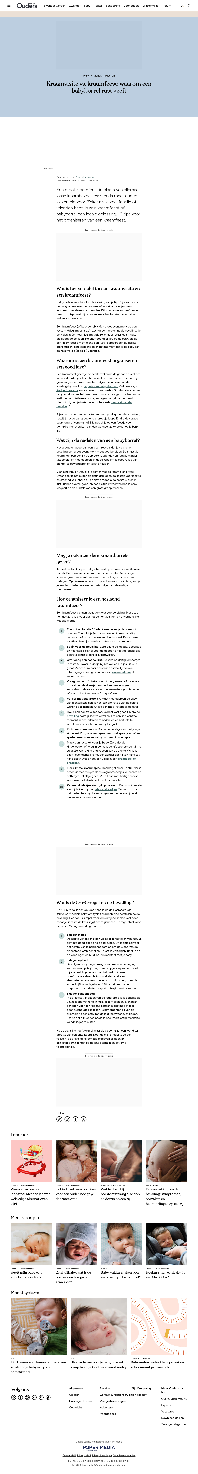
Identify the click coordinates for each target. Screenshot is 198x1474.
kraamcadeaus (121, 672)
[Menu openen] (9, 6)
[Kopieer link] (59, 1119)
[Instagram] (27, 1397)
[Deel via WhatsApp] (67, 1119)
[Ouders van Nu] (27, 5)
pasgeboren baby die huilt (100, 386)
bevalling (73, 716)
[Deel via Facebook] (75, 1119)
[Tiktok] (48, 1397)
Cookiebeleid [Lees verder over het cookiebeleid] (69, 1455)
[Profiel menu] (183, 6)
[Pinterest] (41, 1397)
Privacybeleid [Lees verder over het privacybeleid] (84, 1455)
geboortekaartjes (105, 789)
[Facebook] (20, 1397)
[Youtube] (34, 1397)
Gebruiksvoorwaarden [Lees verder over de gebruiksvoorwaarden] (124, 1455)
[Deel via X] (83, 1119)
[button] (102, 1455)
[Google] (13, 1397)
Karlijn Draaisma (67, 390)
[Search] (189, 6)
